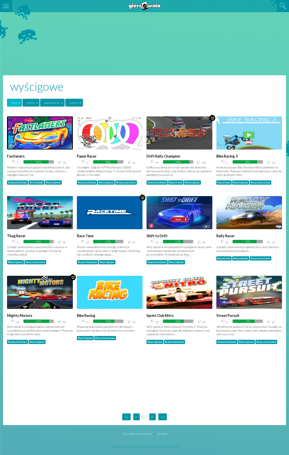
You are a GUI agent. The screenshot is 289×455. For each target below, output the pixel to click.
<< (126, 417)
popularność (52, 102)
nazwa (73, 102)
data (14, 102)
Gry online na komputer (138, 433)
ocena (31, 102)
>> (163, 417)
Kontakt (162, 433)
